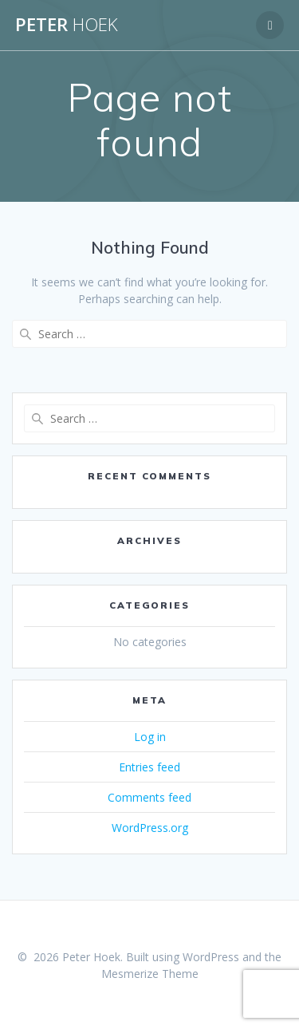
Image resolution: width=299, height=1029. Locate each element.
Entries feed (149, 767)
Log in (150, 736)
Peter (66, 25)
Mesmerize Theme (150, 973)
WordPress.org (150, 827)
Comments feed (149, 797)
